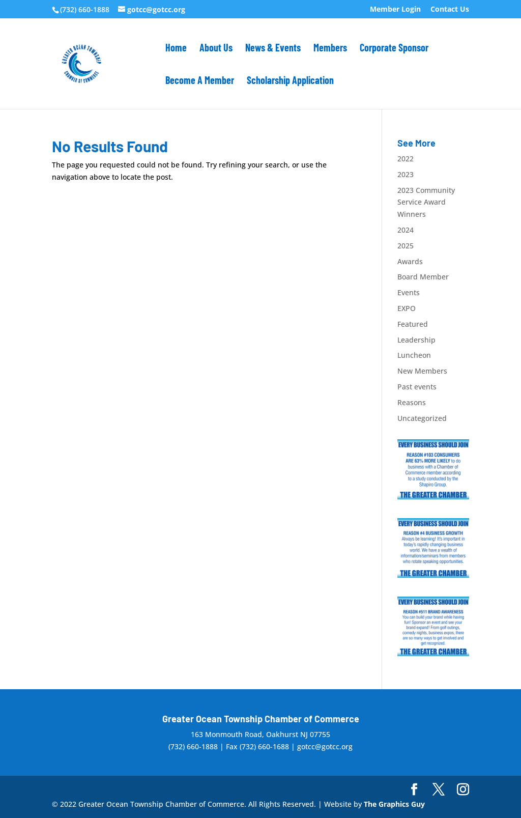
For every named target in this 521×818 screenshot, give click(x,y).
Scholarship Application (290, 81)
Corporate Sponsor (394, 48)
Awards (410, 261)
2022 (405, 158)
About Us (216, 48)
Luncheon (414, 355)
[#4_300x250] (433, 575)
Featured (412, 324)
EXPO (406, 308)
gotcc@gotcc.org (325, 746)
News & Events (273, 48)
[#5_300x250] (433, 653)
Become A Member (199, 81)
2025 (405, 245)
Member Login (395, 10)
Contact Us (449, 10)
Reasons (411, 402)
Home (176, 48)
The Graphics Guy (394, 804)
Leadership (416, 340)
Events (408, 292)
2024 (405, 230)
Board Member (423, 276)
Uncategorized (422, 418)
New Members (422, 371)
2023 (405, 174)
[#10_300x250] (433, 496)
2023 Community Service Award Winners (426, 202)
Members (330, 48)
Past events (417, 386)
